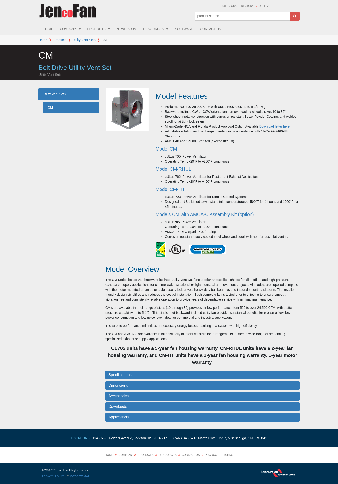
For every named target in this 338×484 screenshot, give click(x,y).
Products (96, 29)
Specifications (120, 375)
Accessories (118, 396)
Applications (118, 417)
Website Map (80, 476)
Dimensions (118, 385)
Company (68, 29)
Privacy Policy (53, 476)
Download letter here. (275, 126)
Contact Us (210, 29)
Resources (153, 29)
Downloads (117, 406)
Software (184, 29)
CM (50, 107)
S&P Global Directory (238, 5)
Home (48, 29)
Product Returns (219, 455)
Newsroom (126, 29)
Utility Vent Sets (84, 40)
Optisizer (265, 5)
